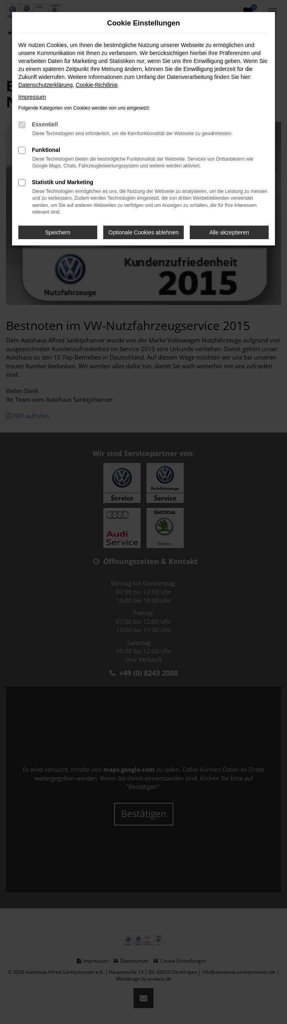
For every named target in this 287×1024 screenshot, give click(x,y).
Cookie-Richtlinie (97, 85)
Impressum (32, 97)
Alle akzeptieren (229, 232)
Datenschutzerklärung (45, 85)
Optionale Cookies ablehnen (143, 232)
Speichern (58, 232)
